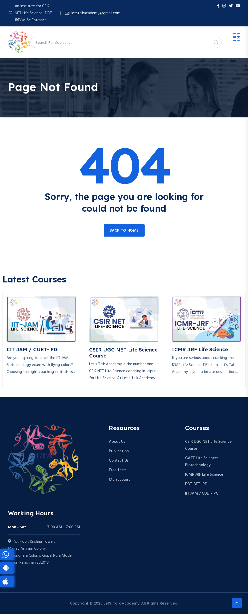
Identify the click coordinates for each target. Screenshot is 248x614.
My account (119, 479)
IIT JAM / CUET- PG (202, 493)
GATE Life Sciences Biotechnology (201, 461)
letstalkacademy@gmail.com (95, 13)
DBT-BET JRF (196, 484)
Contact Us (118, 460)
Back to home (124, 231)
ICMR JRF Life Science (204, 474)
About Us (117, 442)
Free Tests (117, 470)
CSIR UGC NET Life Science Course (208, 445)
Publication (119, 451)
